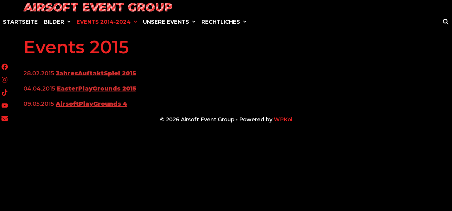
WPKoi (283, 119)
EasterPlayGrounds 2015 (96, 88)
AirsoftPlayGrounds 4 (91, 103)
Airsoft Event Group (98, 7)
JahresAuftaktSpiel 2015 (96, 73)
